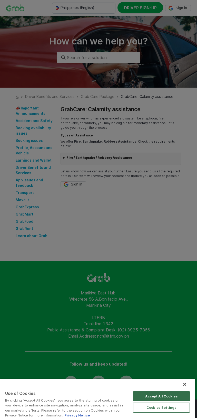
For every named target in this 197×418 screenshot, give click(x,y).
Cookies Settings (161, 407)
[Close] (184, 384)
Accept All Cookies (161, 396)
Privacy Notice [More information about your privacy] (77, 415)
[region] (97, 398)
